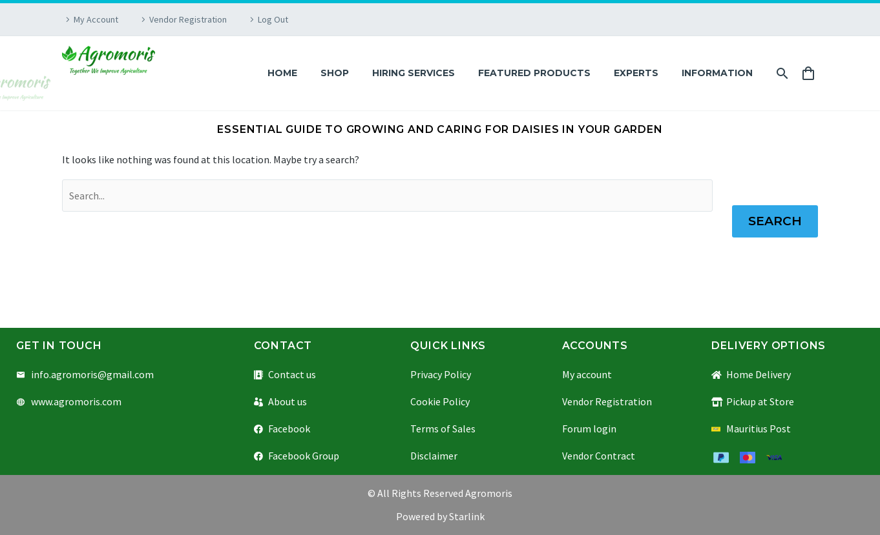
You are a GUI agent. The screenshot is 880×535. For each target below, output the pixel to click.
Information (717, 73)
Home (282, 73)
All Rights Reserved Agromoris (443, 493)
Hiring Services (413, 73)
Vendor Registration (188, 19)
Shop (334, 73)
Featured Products (534, 73)
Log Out (273, 19)
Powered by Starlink (440, 516)
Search (775, 221)
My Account (96, 19)
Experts (636, 73)
